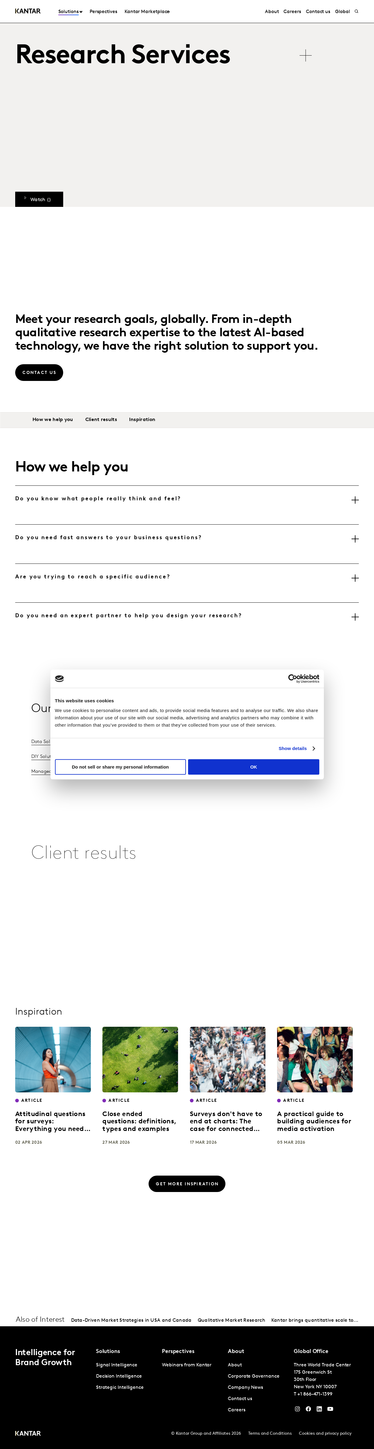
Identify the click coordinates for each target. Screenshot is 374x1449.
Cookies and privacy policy (325, 1433)
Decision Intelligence (119, 1376)
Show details (293, 748)
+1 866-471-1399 (314, 1394)
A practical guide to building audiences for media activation (314, 1121)
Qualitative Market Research (231, 1320)
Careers (292, 11)
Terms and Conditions (270, 1433)
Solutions (68, 11)
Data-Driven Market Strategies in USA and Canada (131, 1320)
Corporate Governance (253, 1376)
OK (253, 766)
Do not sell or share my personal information (120, 766)
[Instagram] (297, 1410)
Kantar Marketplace (147, 11)
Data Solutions (47, 741)
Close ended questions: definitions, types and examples (139, 1121)
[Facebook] (308, 1410)
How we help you (53, 419)
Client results (101, 419)
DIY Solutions (46, 756)
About (272, 11)
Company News (245, 1387)
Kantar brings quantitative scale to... (314, 1320)
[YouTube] (319, 1410)
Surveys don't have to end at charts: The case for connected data (226, 1125)
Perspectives (103, 11)
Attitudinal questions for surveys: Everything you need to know (50, 1125)
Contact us (318, 11)
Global (342, 11)
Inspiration (142, 419)
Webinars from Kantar (186, 1365)
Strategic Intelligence (120, 1387)
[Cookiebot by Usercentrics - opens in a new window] (292, 678)
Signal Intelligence (116, 1365)
